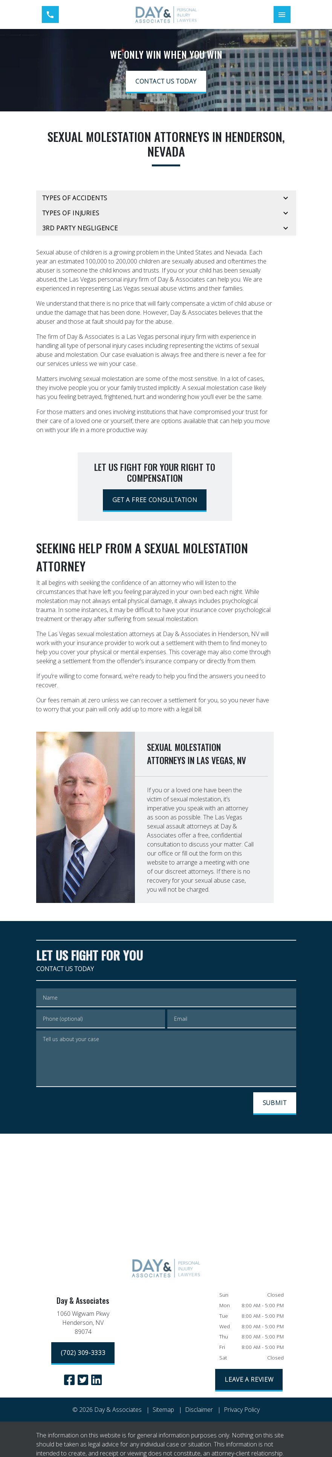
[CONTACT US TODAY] (166, 82)
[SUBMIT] (274, 1103)
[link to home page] (166, 14)
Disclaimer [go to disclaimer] (199, 1409)
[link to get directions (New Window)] (83, 1324)
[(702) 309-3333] (83, 1353)
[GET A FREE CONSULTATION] (155, 500)
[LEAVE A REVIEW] (249, 1380)
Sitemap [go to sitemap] (163, 1409)
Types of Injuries (70, 213)
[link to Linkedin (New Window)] (96, 1380)
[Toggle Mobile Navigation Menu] (282, 14)
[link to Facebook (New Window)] (69, 1380)
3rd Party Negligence (80, 228)
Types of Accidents (75, 198)
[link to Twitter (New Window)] (83, 1380)
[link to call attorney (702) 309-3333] (50, 14)
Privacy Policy (242, 1409)
